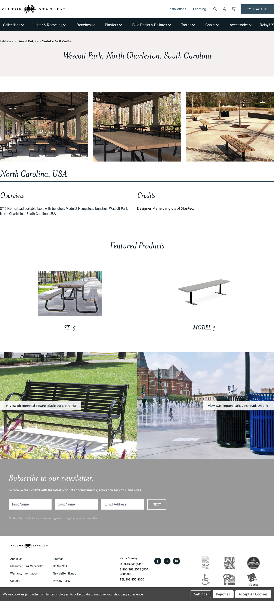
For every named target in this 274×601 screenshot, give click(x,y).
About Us (16, 559)
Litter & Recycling (50, 24)
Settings (200, 594)
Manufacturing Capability (26, 566)
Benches (86, 24)
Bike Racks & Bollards (152, 24)
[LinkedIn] (176, 561)
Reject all (223, 594)
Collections (14, 24)
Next (157, 504)
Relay (267, 24)
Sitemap (58, 559)
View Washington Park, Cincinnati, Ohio (238, 405)
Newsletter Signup (64, 573)
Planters (114, 24)
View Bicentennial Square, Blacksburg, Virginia (40, 405)
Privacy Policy (61, 580)
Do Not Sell (60, 566)
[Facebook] (157, 561)
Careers (15, 580)
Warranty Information (24, 573)
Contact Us (257, 9)
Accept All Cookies (253, 594)
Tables (188, 24)
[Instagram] (167, 561)
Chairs (212, 24)
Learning (199, 9)
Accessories (241, 24)
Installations (177, 9)
